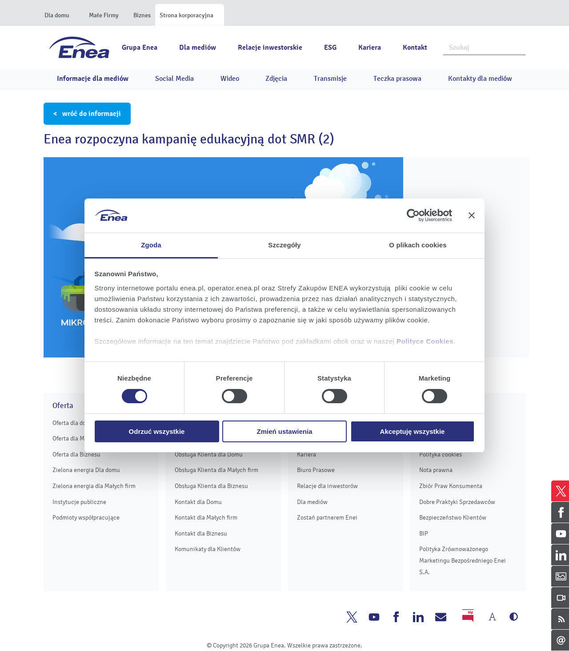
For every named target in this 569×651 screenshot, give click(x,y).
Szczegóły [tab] (284, 245)
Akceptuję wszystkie (412, 431)
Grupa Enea (139, 47)
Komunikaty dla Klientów (207, 549)
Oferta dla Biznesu (76, 454)
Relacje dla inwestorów (327, 486)
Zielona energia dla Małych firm (94, 486)
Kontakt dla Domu (198, 502)
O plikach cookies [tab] (417, 245)
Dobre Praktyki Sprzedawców (457, 502)
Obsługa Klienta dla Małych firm (216, 470)
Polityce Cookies (425, 341)
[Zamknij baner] (472, 215)
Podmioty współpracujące (86, 517)
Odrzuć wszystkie (157, 431)
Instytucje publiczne (79, 502)
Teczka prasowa (397, 78)
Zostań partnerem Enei (327, 517)
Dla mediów (197, 47)
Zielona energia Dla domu (86, 470)
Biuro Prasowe (316, 470)
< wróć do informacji (87, 113)
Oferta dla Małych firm (81, 438)
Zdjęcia (276, 78)
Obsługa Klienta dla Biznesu (211, 486)
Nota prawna (436, 470)
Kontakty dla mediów (480, 78)
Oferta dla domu (73, 423)
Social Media (174, 78)
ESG (330, 47)
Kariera (369, 47)
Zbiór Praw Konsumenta (450, 486)
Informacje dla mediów (92, 78)
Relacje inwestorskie (270, 47)
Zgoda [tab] (151, 245)
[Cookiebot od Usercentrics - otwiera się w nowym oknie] (413, 215)
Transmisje (330, 78)
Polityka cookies (440, 454)
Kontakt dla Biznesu (201, 533)
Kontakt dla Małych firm (206, 517)
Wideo (229, 78)
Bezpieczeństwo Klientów (452, 517)
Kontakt (415, 47)
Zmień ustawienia (284, 431)
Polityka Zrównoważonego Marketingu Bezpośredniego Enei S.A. (462, 560)
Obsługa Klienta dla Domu (209, 454)
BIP (423, 533)
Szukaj (519, 46)
